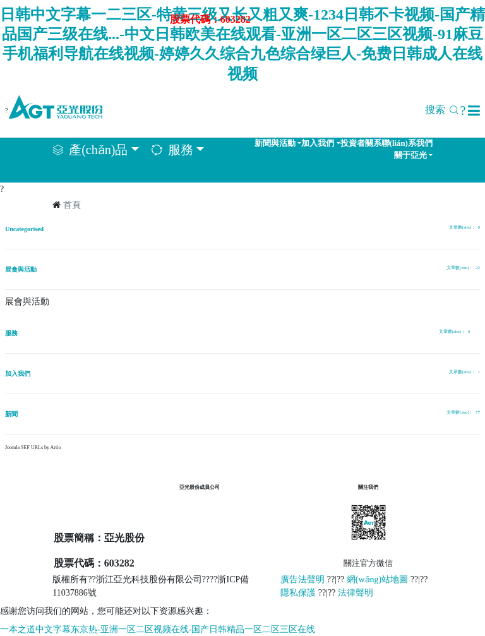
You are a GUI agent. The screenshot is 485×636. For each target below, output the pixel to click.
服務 (11, 333)
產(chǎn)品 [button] (98, 149)
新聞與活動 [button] (275, 143)
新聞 (11, 414)
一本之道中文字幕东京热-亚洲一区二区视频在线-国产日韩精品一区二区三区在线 (157, 629)
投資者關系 (360, 143)
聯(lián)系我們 (407, 143)
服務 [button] (180, 149)
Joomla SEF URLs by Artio (33, 447)
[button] (474, 110)
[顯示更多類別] (475, 332)
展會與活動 (21, 269)
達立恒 (196, 533)
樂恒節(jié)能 (207, 511)
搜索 (445, 109)
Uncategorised (24, 228)
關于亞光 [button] (410, 155)
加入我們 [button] (317, 143)
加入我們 (17, 373)
